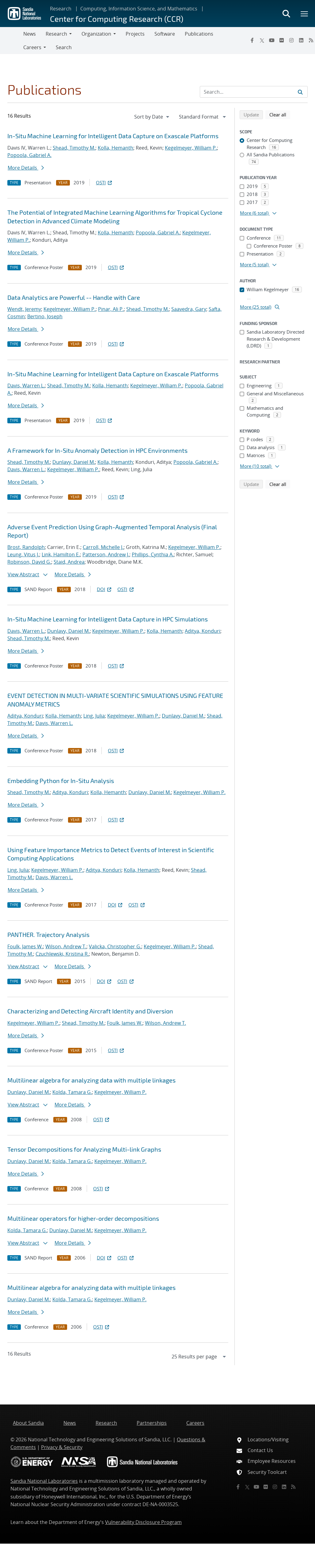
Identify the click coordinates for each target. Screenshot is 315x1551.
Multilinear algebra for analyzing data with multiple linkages (91, 1080)
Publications (199, 33)
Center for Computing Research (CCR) (116, 18)
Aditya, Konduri (202, 631)
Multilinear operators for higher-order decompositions (83, 1218)
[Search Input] (254, 92)
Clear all (279, 114)
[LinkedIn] (301, 40)
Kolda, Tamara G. (72, 1092)
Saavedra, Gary (188, 309)
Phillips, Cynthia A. (153, 554)
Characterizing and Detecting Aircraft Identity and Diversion (90, 1011)
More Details (26, 167)
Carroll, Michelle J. (103, 547)
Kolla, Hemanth (115, 147)
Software (164, 33)
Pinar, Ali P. (111, 309)
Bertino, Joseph (45, 316)
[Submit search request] (300, 92)
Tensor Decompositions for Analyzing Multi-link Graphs (84, 1149)
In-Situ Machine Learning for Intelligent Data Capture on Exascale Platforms (112, 135)
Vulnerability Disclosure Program (143, 1522)
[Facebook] (252, 40)
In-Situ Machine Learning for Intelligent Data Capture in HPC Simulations (107, 619)
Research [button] (56, 33)
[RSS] (293, 1486)
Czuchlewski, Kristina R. (62, 953)
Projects (135, 33)
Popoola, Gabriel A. (29, 155)
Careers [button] (32, 47)
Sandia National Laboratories (44, 1481)
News (29, 33)
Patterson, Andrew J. (105, 554)
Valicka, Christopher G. (115, 946)
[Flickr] (281, 40)
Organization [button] (96, 33)
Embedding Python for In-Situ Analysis (60, 780)
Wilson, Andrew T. (65, 946)
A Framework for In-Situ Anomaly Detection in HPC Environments (97, 450)
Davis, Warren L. (26, 385)
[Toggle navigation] (11, 40)
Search (64, 47)
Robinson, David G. (29, 561)
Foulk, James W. (25, 946)
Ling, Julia (94, 715)
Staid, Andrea (69, 561)
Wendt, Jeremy (24, 309)
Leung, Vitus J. (23, 554)
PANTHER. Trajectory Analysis (48, 934)
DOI (104, 589)
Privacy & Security (61, 1447)
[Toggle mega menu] (304, 13)
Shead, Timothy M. (74, 147)
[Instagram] (291, 40)
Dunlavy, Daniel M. (73, 462)
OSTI (104, 182)
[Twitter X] (262, 40)
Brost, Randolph (26, 547)
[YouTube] (271, 40)
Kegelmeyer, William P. (191, 147)
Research (60, 8)
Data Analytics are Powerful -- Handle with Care (73, 297)
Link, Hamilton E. (61, 554)
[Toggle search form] (286, 13)
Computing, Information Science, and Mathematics (138, 8)
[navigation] (152, 117)
